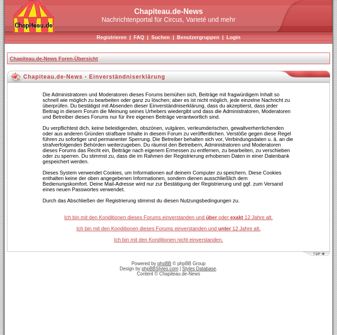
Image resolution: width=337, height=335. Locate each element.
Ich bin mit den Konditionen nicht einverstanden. (168, 239)
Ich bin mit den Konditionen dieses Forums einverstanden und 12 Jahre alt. (168, 228)
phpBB (164, 263)
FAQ (139, 37)
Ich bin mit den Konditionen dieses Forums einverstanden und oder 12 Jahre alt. (168, 217)
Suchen (160, 37)
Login (233, 37)
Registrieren (112, 37)
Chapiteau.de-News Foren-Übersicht (54, 58)
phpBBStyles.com (160, 268)
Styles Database (199, 268)
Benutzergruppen (198, 37)
